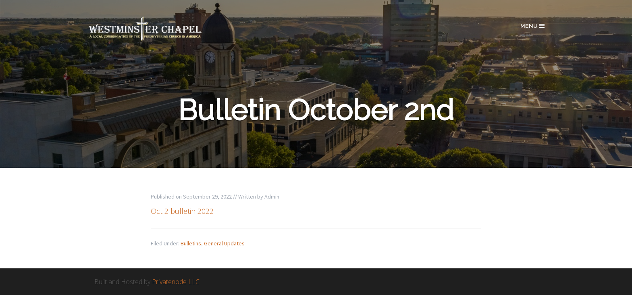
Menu (533, 26)
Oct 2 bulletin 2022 (182, 211)
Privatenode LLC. (176, 281)
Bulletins (191, 243)
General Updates (224, 243)
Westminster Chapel (156, 29)
